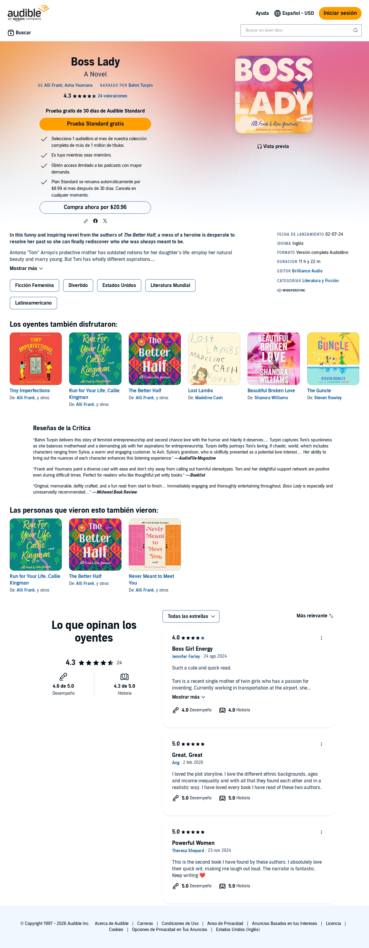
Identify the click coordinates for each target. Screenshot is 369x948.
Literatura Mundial (170, 285)
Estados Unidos (119, 285)
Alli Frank (26, 397)
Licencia (333, 923)
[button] (85, 221)
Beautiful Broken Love (271, 391)
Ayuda (262, 13)
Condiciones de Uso (180, 923)
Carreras (145, 923)
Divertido (78, 285)
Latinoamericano (33, 303)
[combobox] (301, 30)
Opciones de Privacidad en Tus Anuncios (169, 929)
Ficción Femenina (34, 285)
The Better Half (145, 391)
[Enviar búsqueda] (356, 30)
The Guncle (319, 391)
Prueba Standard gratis (95, 124)
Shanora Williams (271, 397)
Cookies (116, 929)
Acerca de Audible (111, 923)
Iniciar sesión (340, 13)
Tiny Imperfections (30, 391)
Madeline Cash (209, 397)
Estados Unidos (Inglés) (238, 929)
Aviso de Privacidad (225, 923)
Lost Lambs (200, 391)
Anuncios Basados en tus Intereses (284, 923)
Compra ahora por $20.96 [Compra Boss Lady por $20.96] (95, 207)
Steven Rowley (328, 397)
